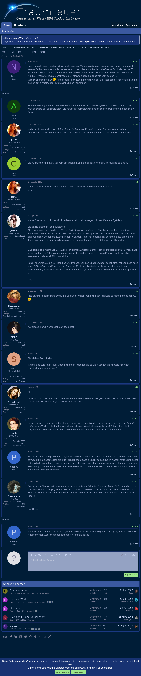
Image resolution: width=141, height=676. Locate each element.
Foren (6, 25)
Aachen (22, 412)
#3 (137, 125)
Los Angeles (20, 381)
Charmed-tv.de (18, 590)
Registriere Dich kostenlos (17, 41)
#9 (137, 353)
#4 (137, 158)
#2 (137, 101)
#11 (136, 418)
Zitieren (135, 88)
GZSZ (13, 625)
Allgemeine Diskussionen (40, 593)
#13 (136, 481)
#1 (137, 61)
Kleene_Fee (128, 620)
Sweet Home (20, 152)
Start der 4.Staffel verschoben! (27, 616)
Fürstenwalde (20, 347)
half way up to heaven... (16, 316)
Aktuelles (18, 25)
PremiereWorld (18, 599)
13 (39, 629)
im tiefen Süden (19, 446)
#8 (137, 322)
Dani (131, 628)
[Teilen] (133, 61)
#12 (136, 452)
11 (32, 629)
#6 (137, 216)
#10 (136, 387)
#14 (136, 527)
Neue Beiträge (8, 31)
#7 (137, 291)
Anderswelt (21, 506)
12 (36, 629)
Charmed (15, 608)
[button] (25, 25)
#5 (137, 182)
